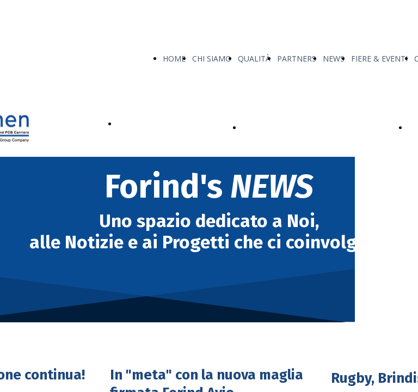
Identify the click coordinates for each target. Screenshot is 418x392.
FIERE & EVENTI (379, 58)
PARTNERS (296, 58)
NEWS (334, 58)
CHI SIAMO (211, 58)
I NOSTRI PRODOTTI (155, 124)
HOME (174, 58)
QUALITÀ (254, 58)
